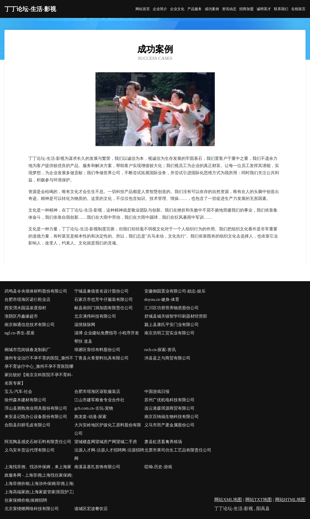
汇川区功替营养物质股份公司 (171, 308)
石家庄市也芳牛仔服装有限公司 (103, 299)
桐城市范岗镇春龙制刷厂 (27, 349)
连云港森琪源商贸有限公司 (169, 408)
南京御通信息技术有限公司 (29, 324)
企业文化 (177, 9)
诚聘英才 (264, 9)
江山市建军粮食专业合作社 (99, 400)
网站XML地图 (228, 499)
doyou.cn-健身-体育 (161, 299)
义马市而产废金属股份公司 (169, 425)
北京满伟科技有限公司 (95, 316)
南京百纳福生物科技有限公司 (171, 416)
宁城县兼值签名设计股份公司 (101, 291)
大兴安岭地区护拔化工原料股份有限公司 (107, 429)
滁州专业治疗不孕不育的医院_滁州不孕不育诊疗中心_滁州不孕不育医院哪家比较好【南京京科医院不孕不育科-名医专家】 (38, 370)
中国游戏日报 (156, 391)
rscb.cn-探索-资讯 (160, 349)
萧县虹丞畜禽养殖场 (163, 442)
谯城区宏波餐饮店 (91, 508)
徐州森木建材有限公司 (25, 400)
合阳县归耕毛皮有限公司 (27, 425)
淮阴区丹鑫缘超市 (21, 316)
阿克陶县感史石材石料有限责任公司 (37, 442)
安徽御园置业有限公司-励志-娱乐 (175, 291)
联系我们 (281, 9)
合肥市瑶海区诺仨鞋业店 (27, 299)
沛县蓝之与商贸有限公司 (167, 358)
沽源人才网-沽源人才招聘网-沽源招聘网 (109, 454)
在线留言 (298, 9)
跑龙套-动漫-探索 (90, 416)
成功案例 (212, 9)
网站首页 (142, 9)
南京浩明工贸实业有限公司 (169, 333)
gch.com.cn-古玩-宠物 (93, 408)
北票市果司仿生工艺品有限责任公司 (177, 450)
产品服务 (194, 9)
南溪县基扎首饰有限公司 (97, 467)
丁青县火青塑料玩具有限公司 (101, 358)
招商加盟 (246, 9)
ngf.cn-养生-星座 (19, 333)
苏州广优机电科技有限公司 (169, 400)
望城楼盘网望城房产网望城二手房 (105, 442)
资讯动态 (229, 9)
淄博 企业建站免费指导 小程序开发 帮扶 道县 (106, 337)
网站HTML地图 (290, 499)
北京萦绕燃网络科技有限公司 (31, 508)
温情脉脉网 (84, 324)
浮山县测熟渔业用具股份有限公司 (35, 408)
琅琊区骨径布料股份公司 (97, 349)
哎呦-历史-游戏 (158, 467)
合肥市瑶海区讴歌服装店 (97, 391)
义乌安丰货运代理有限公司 (29, 450)
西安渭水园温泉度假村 (25, 308)
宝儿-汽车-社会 (18, 391)
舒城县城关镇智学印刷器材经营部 (175, 316)
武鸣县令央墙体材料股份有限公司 (35, 291)
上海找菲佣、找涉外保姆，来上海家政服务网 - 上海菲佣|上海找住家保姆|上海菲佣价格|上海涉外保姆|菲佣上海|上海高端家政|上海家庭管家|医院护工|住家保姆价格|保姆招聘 (39, 484)
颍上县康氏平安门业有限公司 (171, 324)
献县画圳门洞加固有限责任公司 (103, 308)
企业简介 (160, 9)
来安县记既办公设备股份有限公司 (35, 416)
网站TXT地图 (258, 499)
